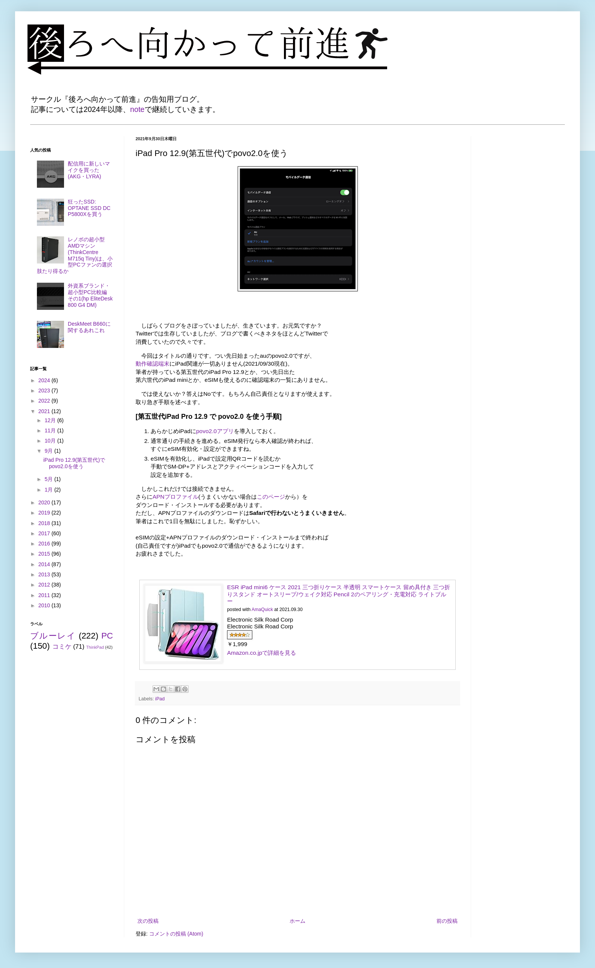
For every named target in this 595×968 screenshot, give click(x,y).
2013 (45, 574)
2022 (45, 401)
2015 (45, 554)
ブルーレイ (53, 635)
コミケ (62, 646)
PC (107, 635)
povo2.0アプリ (215, 431)
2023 (45, 391)
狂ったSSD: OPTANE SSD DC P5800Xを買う (89, 208)
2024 (45, 380)
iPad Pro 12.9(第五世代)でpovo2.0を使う (74, 463)
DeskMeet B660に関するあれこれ (89, 327)
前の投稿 (447, 921)
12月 (50, 420)
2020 (45, 502)
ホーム (297, 921)
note (137, 109)
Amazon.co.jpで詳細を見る (261, 652)
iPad (160, 698)
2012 (45, 585)
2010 (45, 605)
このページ (271, 496)
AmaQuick (262, 609)
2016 (45, 544)
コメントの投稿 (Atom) (176, 934)
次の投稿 (148, 921)
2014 (45, 564)
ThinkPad (95, 647)
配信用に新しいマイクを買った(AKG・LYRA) (89, 170)
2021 (45, 411)
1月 (49, 490)
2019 (45, 513)
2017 (45, 533)
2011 (45, 595)
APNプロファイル (175, 496)
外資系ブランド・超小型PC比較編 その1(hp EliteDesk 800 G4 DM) (90, 295)
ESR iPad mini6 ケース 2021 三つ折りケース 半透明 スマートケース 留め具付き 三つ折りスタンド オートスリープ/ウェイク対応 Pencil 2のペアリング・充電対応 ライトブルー (338, 594)
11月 (50, 430)
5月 (49, 479)
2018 (45, 523)
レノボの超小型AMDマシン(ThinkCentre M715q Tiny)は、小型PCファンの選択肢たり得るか (75, 255)
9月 (49, 451)
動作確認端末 (152, 363)
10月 (50, 441)
